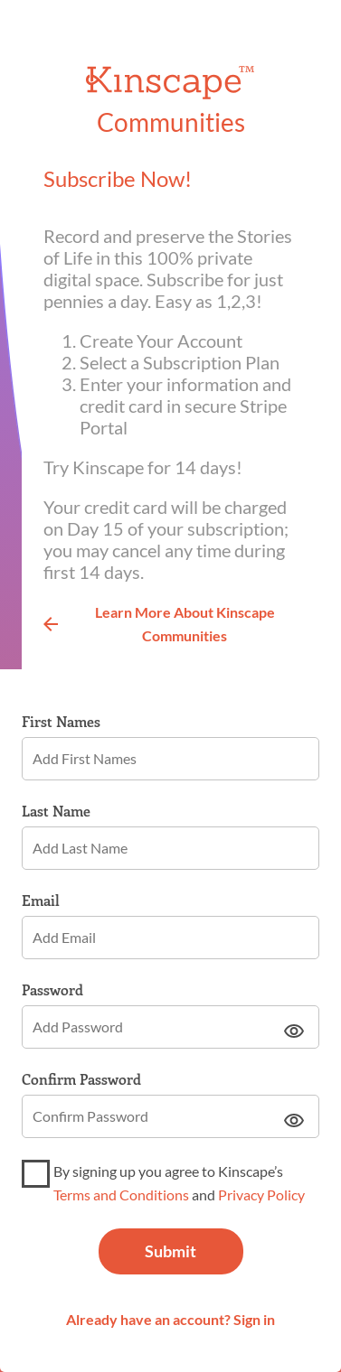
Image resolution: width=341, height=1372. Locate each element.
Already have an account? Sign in (170, 1319)
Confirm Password (81, 1079)
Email (41, 900)
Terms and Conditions (121, 1194)
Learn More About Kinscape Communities (159, 623)
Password (52, 990)
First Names (61, 722)
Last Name (56, 811)
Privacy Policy (261, 1194)
